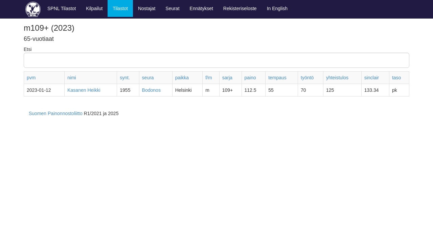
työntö (307, 77)
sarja (227, 77)
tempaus (277, 77)
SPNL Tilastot (61, 8)
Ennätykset (201, 8)
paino (250, 77)
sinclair (371, 77)
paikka (182, 77)
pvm (31, 77)
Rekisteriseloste (240, 8)
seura (148, 77)
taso (396, 77)
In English (277, 8)
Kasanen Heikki (83, 90)
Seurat (172, 8)
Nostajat (146, 8)
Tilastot (120, 8)
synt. (125, 77)
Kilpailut (94, 8)
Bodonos (151, 90)
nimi (71, 77)
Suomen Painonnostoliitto (56, 113)
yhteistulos (337, 77)
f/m (208, 77)
